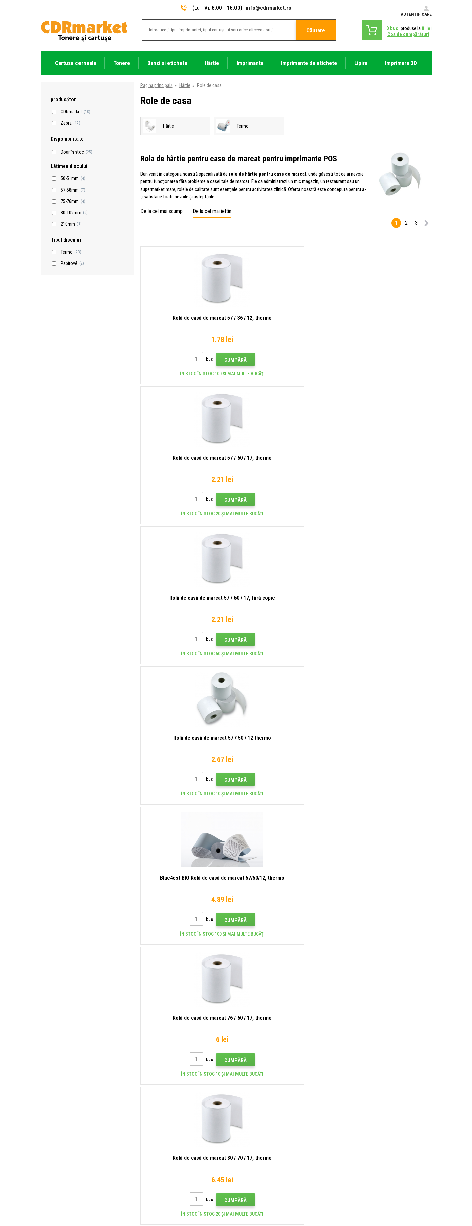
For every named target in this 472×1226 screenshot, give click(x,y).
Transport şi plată (157, 1084)
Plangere (149, 1114)
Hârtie (184, 85)
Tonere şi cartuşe (277, 1217)
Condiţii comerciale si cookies (170, 1123)
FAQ (145, 1104)
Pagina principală (156, 85)
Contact (149, 1064)
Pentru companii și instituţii (167, 1143)
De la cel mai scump (161, 211)
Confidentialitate (157, 1133)
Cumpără (201, 360)
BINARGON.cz (419, 1195)
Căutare (315, 30)
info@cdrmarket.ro (268, 7)
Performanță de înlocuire (164, 1163)
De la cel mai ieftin (212, 211)
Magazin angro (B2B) (161, 1094)
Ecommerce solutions (384, 1195)
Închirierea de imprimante (165, 1153)
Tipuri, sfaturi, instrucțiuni (165, 1074)
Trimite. (411, 1021)
